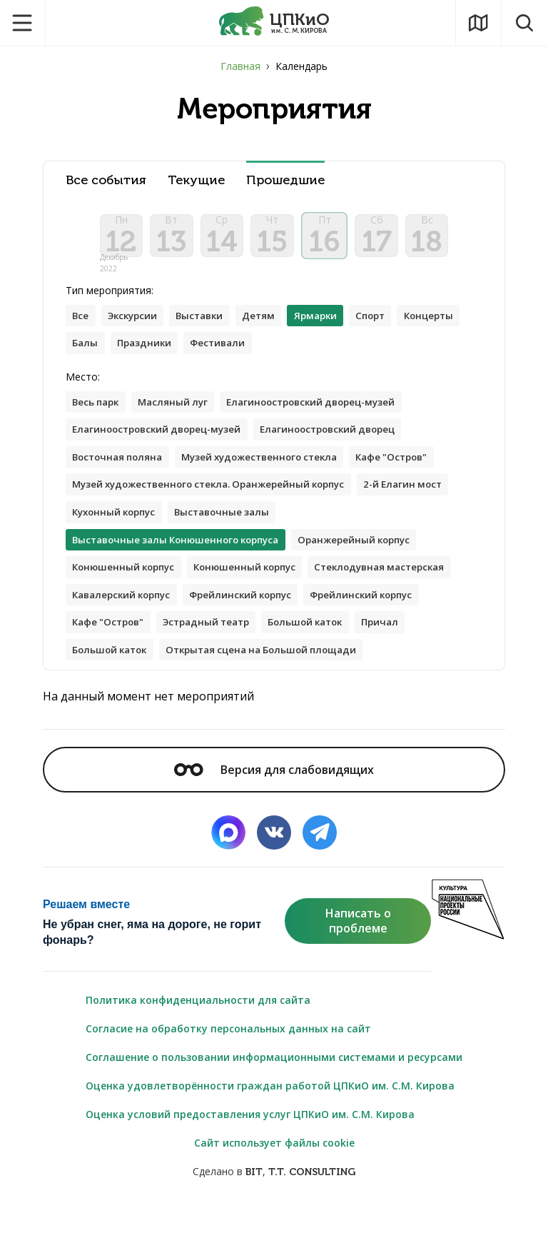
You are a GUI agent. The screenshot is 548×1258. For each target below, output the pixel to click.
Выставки (208, 326)
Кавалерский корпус (284, 614)
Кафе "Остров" (413, 471)
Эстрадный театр (119, 671)
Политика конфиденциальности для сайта (198, 1051)
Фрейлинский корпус (127, 643)
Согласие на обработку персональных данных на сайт (228, 1080)
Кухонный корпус (221, 528)
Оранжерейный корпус (372, 557)
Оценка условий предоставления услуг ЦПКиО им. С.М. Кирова (250, 1165)
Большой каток (226, 671)
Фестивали (298, 354)
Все (81, 326)
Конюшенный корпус (127, 586)
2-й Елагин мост (114, 528)
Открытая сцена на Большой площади (174, 700)
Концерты (99, 354)
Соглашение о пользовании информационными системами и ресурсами (274, 1108)
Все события (106, 180)
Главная (240, 66)
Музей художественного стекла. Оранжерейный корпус (218, 500)
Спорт (389, 326)
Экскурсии (136, 326)
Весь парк (98, 414)
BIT (254, 1223)
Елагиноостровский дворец (345, 443)
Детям (271, 326)
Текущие (196, 180)
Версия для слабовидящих (274, 820)
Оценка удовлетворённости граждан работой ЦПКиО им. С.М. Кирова (270, 1137)
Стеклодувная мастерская (142, 614)
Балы (159, 354)
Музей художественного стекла (272, 471)
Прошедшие (285, 180)
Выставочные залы (336, 528)
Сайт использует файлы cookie (274, 1194)
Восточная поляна (121, 471)
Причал (305, 671)
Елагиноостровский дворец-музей (326, 414)
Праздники (220, 354)
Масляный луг (179, 414)
